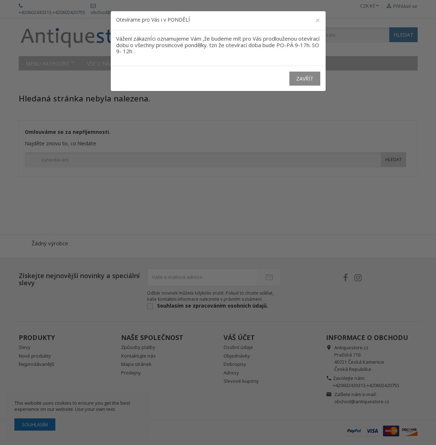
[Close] (317, 20)
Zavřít (304, 78)
